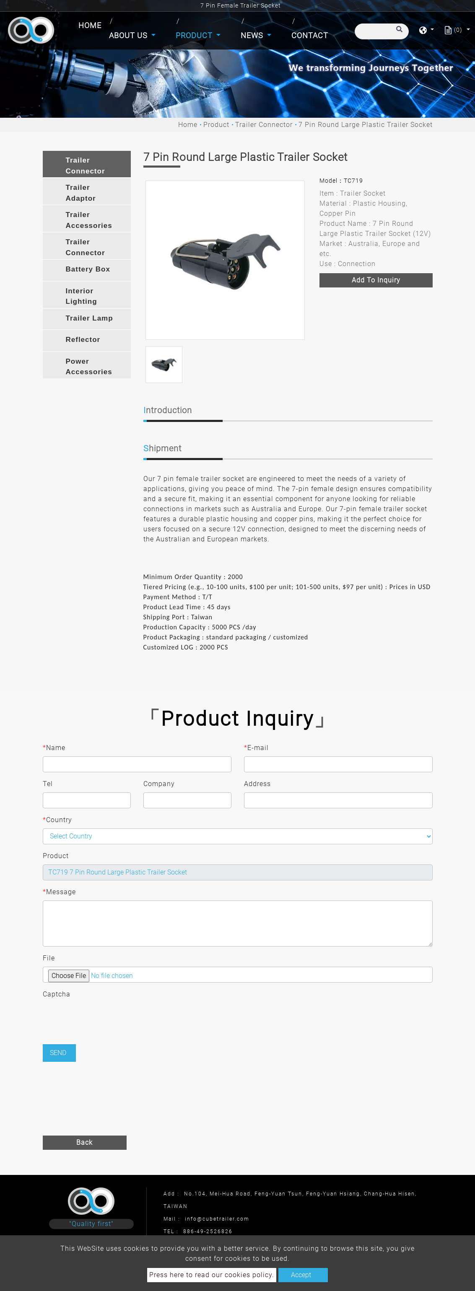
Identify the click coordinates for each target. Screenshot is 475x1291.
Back (84, 1142)
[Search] (382, 31)
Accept (301, 1275)
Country (57, 820)
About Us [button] (129, 35)
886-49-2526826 (208, 1231)
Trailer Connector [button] (85, 165)
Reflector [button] (83, 340)
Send (58, 1053)
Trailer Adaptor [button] (81, 193)
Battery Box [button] (88, 269)
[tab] (87, 164)
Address (257, 784)
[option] (225, 260)
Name (54, 748)
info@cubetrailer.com (217, 1219)
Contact (309, 35)
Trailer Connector (264, 125)
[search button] (398, 33)
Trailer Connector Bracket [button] (85, 248)
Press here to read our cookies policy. (211, 1275)
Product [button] (195, 35)
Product (216, 125)
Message (59, 892)
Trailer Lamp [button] (89, 318)
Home (91, 24)
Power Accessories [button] (89, 366)
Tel (48, 784)
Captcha (56, 994)
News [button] (253, 35)
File (49, 958)
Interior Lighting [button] (81, 296)
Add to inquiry (376, 280)
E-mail (256, 748)
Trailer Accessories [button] (89, 220)
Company (159, 784)
